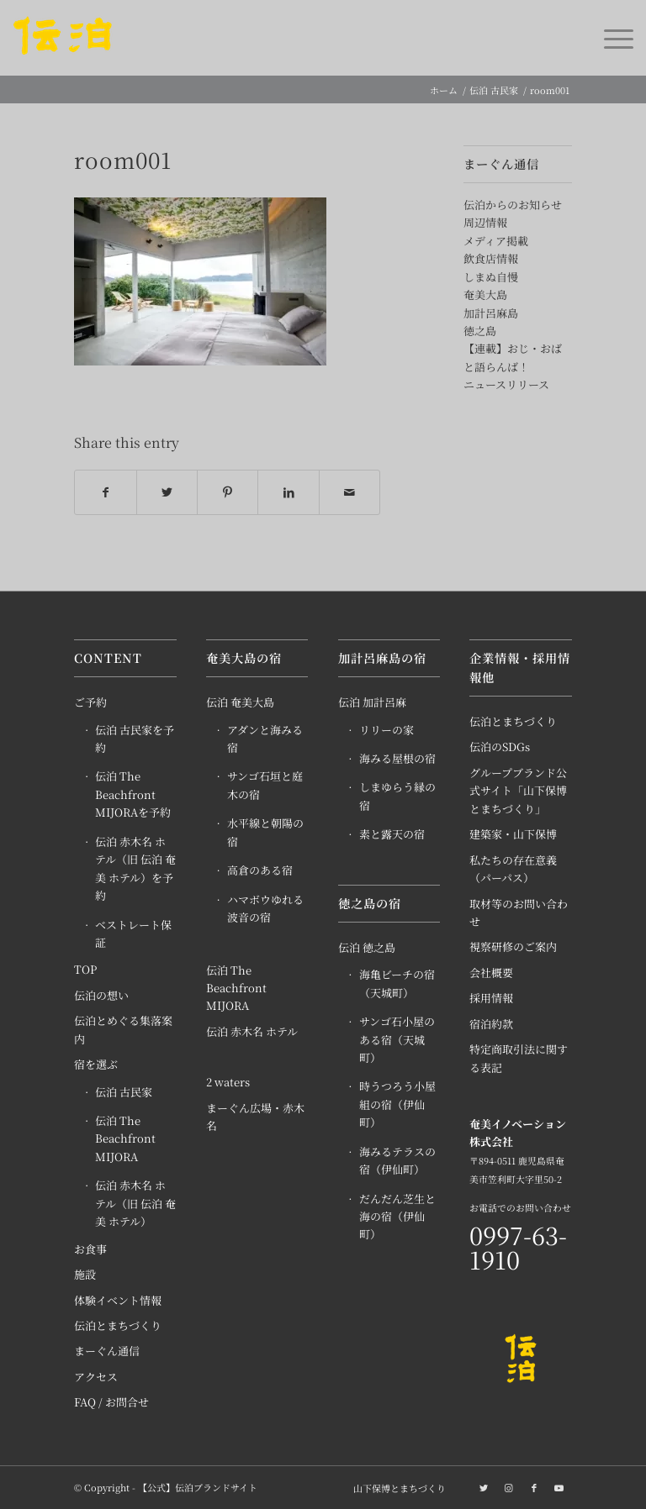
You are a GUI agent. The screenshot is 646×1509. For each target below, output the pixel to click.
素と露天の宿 (392, 834)
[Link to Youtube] (559, 1487)
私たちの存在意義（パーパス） (513, 869)
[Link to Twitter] (483, 1487)
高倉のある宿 (260, 870)
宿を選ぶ (96, 1064)
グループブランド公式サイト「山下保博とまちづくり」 (518, 791)
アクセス (96, 1377)
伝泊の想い (101, 995)
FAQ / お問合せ (111, 1402)
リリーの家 (386, 730)
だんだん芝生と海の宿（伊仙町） (397, 1217)
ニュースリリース (506, 384)
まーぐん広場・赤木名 (255, 1116)
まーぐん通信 (107, 1351)
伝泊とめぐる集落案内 (123, 1029)
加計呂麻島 (490, 313)
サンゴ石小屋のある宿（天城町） (397, 1039)
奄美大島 (485, 294)
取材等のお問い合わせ (518, 912)
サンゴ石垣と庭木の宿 (265, 785)
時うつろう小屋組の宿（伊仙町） (397, 1104)
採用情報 (491, 998)
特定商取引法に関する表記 (518, 1058)
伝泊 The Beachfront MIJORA (125, 1138)
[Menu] (610, 38)
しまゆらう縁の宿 (397, 795)
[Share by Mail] (349, 492)
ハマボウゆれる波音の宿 (265, 908)
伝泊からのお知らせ (512, 205)
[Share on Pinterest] (227, 492)
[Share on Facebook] (105, 492)
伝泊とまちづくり (118, 1325)
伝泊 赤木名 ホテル (252, 1031)
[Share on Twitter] (167, 492)
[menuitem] (395, 1488)
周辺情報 (485, 222)
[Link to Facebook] (534, 1487)
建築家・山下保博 (513, 834)
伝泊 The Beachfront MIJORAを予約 (133, 794)
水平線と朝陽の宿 (265, 832)
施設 (85, 1274)
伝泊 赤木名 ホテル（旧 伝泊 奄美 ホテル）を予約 (135, 868)
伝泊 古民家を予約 (134, 738)
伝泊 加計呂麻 (372, 702)
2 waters (228, 1082)
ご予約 (90, 702)
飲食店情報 (490, 258)
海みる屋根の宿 (397, 758)
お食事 (90, 1249)
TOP (85, 969)
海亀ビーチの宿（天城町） (397, 983)
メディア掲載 (495, 241)
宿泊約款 (491, 1024)
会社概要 (491, 973)
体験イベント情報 (118, 1300)
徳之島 (479, 331)
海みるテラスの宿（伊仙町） (397, 1160)
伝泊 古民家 (123, 1092)
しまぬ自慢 (490, 277)
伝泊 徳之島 (366, 947)
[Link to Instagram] (509, 1487)
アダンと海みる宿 (265, 738)
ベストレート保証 (133, 933)
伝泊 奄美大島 (240, 702)
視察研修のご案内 (513, 946)
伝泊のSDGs (499, 746)
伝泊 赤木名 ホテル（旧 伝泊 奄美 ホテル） (135, 1203)
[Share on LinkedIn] (288, 492)
